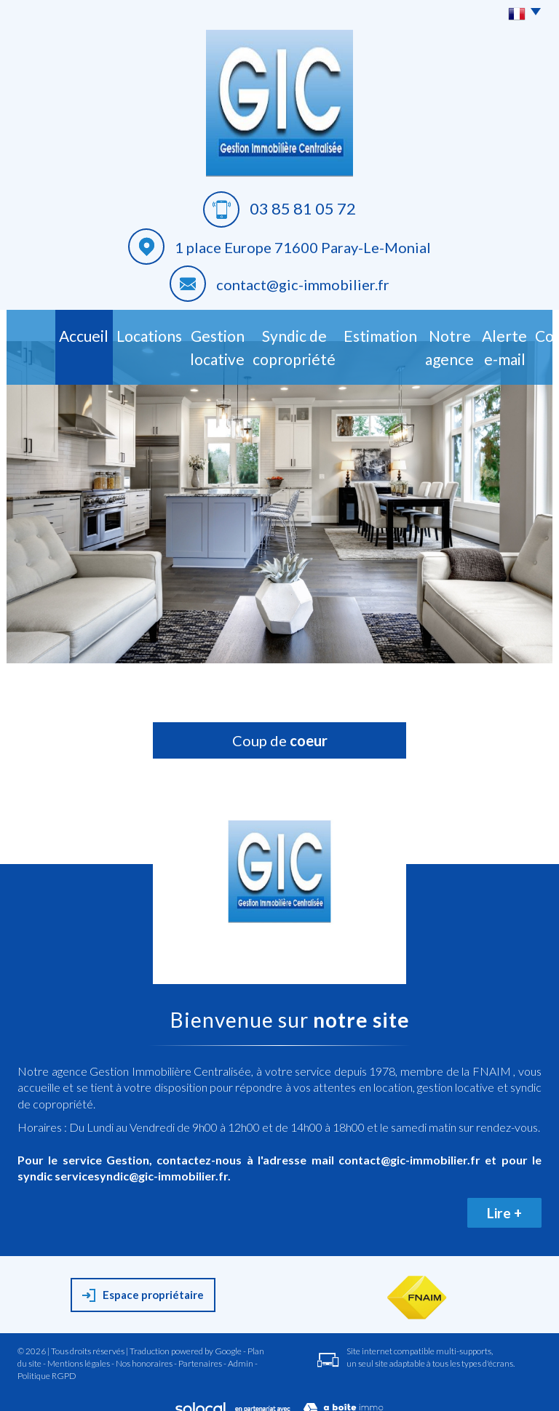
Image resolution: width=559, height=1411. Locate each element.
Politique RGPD (46, 1364)
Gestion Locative (156, 341)
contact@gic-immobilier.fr (302, 284)
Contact (518, 332)
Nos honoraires (144, 1351)
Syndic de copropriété (248, 341)
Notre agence (395, 341)
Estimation (330, 332)
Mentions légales (78, 1351)
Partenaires (200, 1351)
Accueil (38, 332)
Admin (240, 1351)
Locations (88, 332)
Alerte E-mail (461, 341)
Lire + (504, 1200)
